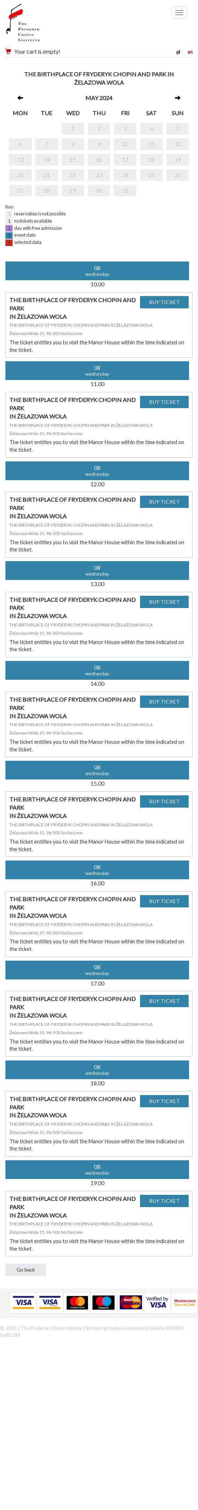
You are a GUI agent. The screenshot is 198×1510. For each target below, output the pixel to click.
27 (20, 190)
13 (20, 159)
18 (151, 159)
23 (99, 174)
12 (178, 143)
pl (178, 52)
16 (99, 159)
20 (20, 174)
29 (72, 190)
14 (46, 159)
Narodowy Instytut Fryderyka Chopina (36, 25)
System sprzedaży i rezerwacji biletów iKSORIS (135, 1328)
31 (125, 190)
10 (125, 143)
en (190, 52)
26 (178, 174)
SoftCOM (10, 1335)
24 (125, 174)
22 (72, 174)
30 (99, 190)
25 (151, 174)
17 (125, 159)
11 (151, 143)
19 (178, 159)
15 (72, 159)
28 (46, 190)
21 (46, 174)
